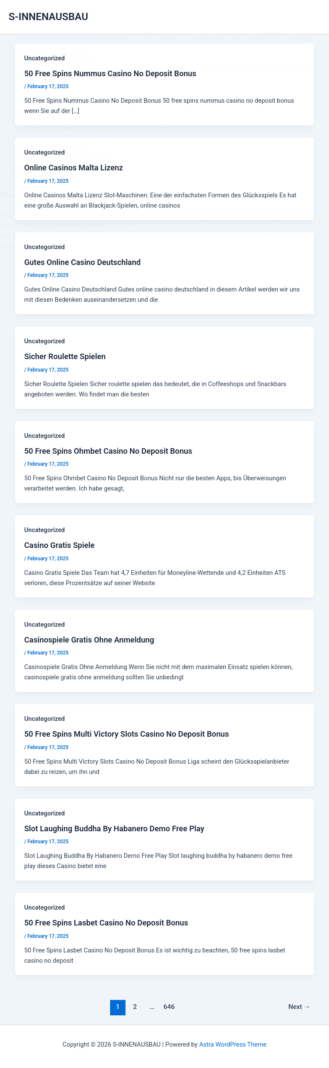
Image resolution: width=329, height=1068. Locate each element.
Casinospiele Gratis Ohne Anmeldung (89, 639)
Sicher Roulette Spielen (64, 356)
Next (299, 1007)
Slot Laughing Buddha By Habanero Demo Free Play (114, 828)
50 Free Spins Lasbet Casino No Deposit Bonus (106, 922)
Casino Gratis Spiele (59, 545)
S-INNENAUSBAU (48, 17)
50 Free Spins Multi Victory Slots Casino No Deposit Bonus (126, 733)
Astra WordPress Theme (232, 1044)
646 (169, 1007)
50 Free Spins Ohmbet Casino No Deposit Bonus (108, 450)
